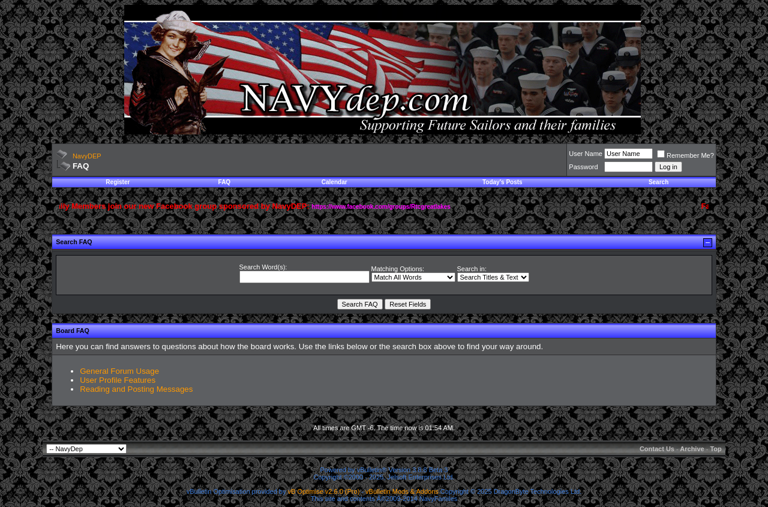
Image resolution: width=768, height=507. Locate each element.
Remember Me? (685, 155)
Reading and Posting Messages (136, 389)
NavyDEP (87, 156)
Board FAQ (72, 330)
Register (118, 182)
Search (658, 182)
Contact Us (657, 448)
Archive (692, 448)
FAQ (224, 182)
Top (715, 448)
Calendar (334, 182)
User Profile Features (117, 380)
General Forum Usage (119, 371)
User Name (585, 153)
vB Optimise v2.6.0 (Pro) (324, 491)
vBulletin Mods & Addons (402, 491)
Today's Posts (502, 182)
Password (583, 166)
